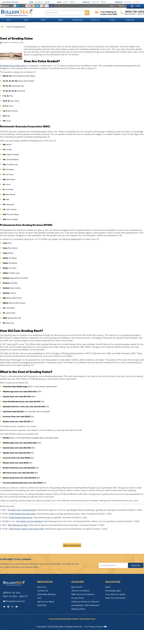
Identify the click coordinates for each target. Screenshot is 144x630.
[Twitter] (4, 607)
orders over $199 (108, 14)
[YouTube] (17, 607)
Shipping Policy (78, 609)
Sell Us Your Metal (45, 602)
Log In (112, 6)
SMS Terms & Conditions (82, 594)
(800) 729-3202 (11, 593)
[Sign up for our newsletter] (113, 565)
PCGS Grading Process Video (22, 514)
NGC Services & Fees (18, 525)
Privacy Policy (77, 598)
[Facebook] (8, 607)
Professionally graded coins (12, 66)
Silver (59, 2)
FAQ (39, 598)
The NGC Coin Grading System (22, 510)
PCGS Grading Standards (20, 517)
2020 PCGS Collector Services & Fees (26, 529)
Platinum (86, 2)
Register (121, 6)
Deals (60, 20)
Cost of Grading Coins (16, 27)
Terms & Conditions (80, 591)
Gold (31, 2)
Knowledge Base (113, 591)
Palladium (119, 2)
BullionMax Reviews (46, 594)
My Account (77, 587)
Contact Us (129, 20)
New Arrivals (78, 20)
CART (136, 6)
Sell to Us (95, 20)
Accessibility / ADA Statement (85, 605)
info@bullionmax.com (15, 601)
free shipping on (108, 12)
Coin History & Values (115, 594)
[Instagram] (12, 607)
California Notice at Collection (85, 602)
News (108, 587)
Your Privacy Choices (95, 627)
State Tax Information (115, 598)
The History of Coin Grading (29, 521)
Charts (112, 20)
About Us (41, 587)
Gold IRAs (41, 605)
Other (43, 20)
